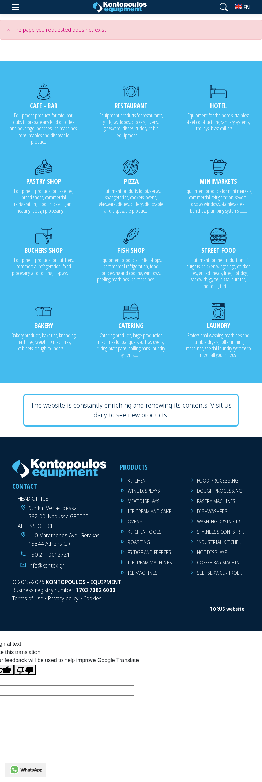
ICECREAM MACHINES (150, 562)
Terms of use (27, 598)
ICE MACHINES (143, 573)
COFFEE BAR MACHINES (221, 562)
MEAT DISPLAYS (144, 501)
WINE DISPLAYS (144, 491)
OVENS (135, 521)
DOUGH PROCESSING (219, 491)
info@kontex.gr (46, 565)
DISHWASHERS (212, 511)
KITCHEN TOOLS (145, 532)
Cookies (92, 598)
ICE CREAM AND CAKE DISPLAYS (154, 511)
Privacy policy (63, 598)
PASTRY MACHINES (216, 501)
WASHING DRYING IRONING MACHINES (223, 521)
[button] (224, 7)
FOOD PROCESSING (217, 480)
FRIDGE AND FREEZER (149, 552)
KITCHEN (137, 480)
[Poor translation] (25, 670)
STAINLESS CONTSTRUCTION (223, 532)
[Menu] (15, 7)
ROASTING (139, 542)
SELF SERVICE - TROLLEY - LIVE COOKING (223, 573)
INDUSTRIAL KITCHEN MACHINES (223, 542)
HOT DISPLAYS (212, 552)
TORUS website (226, 608)
